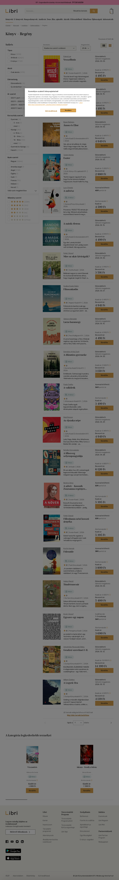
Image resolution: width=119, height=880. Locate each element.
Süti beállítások (51, 111)
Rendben (68, 110)
